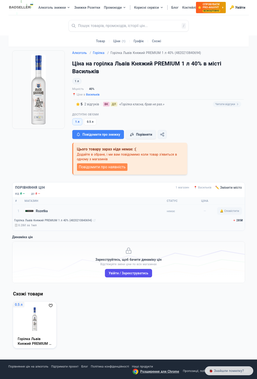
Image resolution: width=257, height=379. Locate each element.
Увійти (237, 7)
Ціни (119, 41)
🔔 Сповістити (229, 211)
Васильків (93, 94)
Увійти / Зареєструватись (128, 273)
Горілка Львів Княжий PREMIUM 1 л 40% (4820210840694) (53, 220)
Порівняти (141, 134)
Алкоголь (81, 53)
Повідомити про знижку (98, 134)
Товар (100, 41)
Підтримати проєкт (64, 366)
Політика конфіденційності (110, 366)
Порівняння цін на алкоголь (28, 366)
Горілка (101, 53)
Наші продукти (142, 366)
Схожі (156, 41)
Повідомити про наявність (102, 167)
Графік (139, 41)
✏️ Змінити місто (228, 187)
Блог (84, 366)
